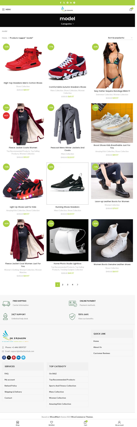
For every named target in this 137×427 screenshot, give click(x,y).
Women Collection (120, 94)
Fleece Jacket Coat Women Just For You (23, 265)
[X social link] (64, 3)
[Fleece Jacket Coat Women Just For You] (23, 240)
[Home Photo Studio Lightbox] (67, 240)
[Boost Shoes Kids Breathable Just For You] (112, 123)
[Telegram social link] (74, 3)
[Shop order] (120, 38)
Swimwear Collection (104, 94)
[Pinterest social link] (67, 3)
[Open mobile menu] (6, 9)
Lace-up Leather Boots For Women (112, 201)
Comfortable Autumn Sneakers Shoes (67, 87)
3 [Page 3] (67, 284)
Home (4, 38)
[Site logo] (67, 9)
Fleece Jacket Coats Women (23, 147)
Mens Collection (56, 90)
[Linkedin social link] (71, 3)
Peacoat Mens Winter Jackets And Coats (67, 149)
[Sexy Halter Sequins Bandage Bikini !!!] (112, 66)
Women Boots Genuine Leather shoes (112, 264)
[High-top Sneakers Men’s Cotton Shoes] (23, 61)
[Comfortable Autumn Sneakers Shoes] (67, 64)
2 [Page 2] (62, 284)
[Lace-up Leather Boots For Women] (112, 181)
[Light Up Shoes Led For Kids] (23, 184)
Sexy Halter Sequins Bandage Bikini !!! (112, 91)
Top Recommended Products (18, 151)
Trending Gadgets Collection (71, 270)
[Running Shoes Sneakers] (67, 184)
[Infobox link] (34, 304)
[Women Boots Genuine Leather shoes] (112, 240)
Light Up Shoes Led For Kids (23, 207)
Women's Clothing (11, 270)
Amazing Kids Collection (105, 151)
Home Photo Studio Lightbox (67, 263)
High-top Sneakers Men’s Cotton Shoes (23, 83)
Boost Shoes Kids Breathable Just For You (112, 146)
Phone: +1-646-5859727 (15, 347)
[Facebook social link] (60, 3)
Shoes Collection (23, 86)
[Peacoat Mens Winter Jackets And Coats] (67, 124)
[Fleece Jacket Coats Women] (23, 124)
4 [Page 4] (72, 284)
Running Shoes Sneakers (67, 207)
